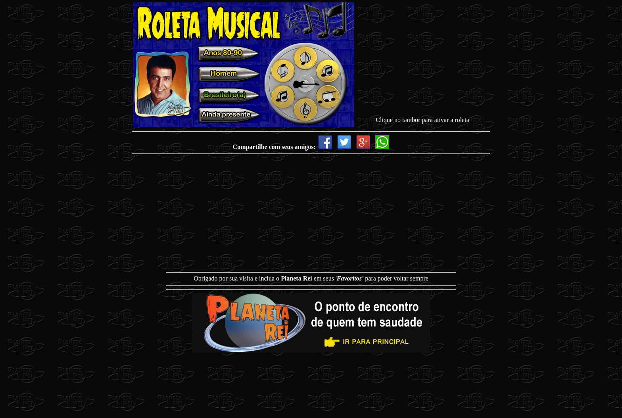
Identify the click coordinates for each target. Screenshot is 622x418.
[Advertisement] (422, 61)
